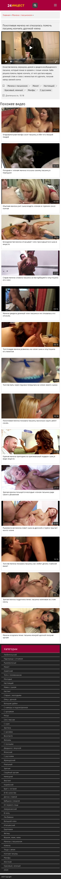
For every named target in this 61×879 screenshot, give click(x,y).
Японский (8, 752)
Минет (36, 86)
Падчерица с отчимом (13, 659)
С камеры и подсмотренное (16, 707)
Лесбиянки (8, 817)
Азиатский (8, 671)
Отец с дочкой (10, 699)
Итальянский (9, 825)
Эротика (7, 728)
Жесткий (8, 862)
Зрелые (7, 768)
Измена (7, 845)
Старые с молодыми (12, 695)
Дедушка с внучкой (12, 748)
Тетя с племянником (13, 675)
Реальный (8, 764)
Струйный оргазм (11, 772)
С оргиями (8, 732)
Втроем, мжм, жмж (12, 837)
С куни (7, 724)
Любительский (10, 655)
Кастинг (7, 691)
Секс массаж (9, 720)
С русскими (45, 90)
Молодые (8, 679)
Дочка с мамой (10, 797)
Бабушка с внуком (12, 801)
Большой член (10, 821)
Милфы (31, 90)
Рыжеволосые (10, 663)
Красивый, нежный (14, 90)
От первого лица (11, 805)
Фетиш (7, 833)
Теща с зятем (9, 849)
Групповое (8, 829)
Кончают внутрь (11, 854)
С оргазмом (9, 711)
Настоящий (49, 86)
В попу (7, 813)
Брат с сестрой (10, 789)
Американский (10, 809)
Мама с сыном (10, 687)
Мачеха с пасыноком (18, 86)
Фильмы (7, 740)
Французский (9, 760)
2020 (6, 870)
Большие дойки (10, 703)
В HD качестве (10, 793)
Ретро (6, 715)
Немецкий (8, 776)
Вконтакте (8, 736)
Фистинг (7, 780)
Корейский (8, 785)
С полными (8, 744)
